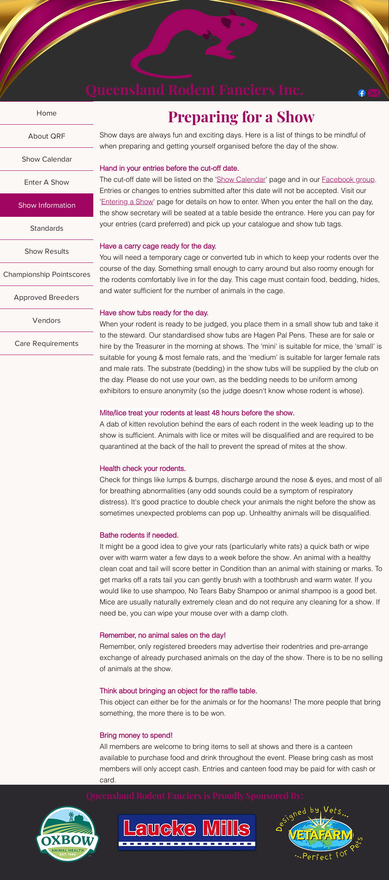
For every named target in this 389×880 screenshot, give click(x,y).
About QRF (46, 136)
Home (47, 113)
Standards (47, 228)
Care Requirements (47, 343)
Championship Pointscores (47, 274)
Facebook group (348, 179)
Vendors (47, 320)
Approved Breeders (46, 297)
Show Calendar (47, 159)
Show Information (46, 205)
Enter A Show (46, 182)
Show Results (47, 251)
